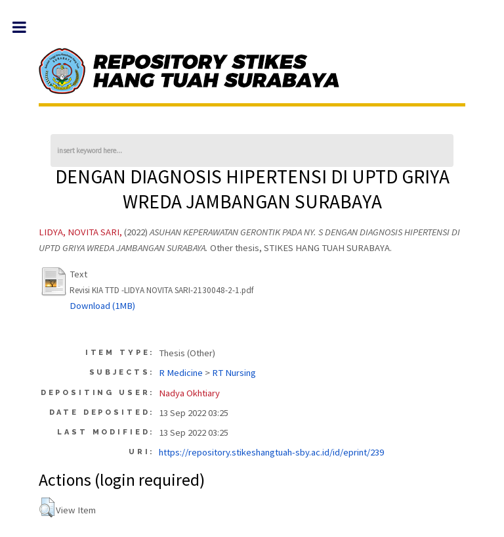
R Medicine (181, 373)
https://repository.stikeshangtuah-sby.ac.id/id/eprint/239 (271, 452)
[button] (46, 507)
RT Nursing (234, 373)
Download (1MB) (102, 306)
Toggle (26, 27)
